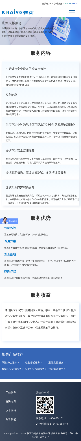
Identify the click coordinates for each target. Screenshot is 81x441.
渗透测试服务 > (33, 362)
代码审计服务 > (56, 369)
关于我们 (11, 419)
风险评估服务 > (10, 362)
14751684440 (60, 423)
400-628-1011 (72, 3)
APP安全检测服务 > (36, 369)
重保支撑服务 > (56, 362)
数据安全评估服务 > (13, 369)
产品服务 (11, 392)
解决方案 (11, 401)
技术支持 (11, 410)
